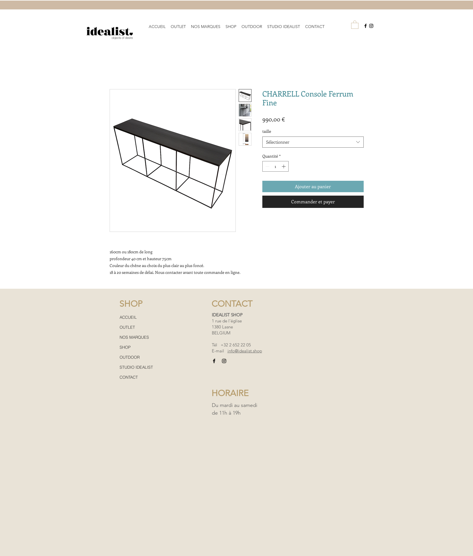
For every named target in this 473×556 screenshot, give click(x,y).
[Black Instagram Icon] (371, 26)
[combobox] (313, 142)
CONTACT (129, 377)
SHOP (125, 347)
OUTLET (127, 327)
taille (266, 131)
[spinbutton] (275, 166)
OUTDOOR (130, 357)
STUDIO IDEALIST (136, 367)
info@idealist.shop (245, 351)
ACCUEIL (128, 317)
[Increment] (284, 166)
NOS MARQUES (134, 337)
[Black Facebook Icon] (365, 26)
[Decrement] (266, 166)
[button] (205, 24)
